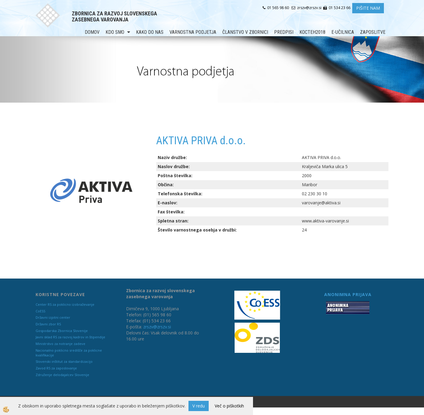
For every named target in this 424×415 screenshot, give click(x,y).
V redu (198, 406)
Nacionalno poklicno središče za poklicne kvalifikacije (69, 352)
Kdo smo (115, 32)
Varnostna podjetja (192, 32)
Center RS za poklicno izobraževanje (65, 304)
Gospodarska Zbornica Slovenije (62, 330)
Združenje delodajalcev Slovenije (62, 374)
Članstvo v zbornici (245, 32)
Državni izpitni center (53, 317)
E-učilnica (342, 32)
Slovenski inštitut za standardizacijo (64, 361)
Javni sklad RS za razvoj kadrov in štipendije (70, 337)
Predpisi (283, 32)
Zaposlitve (372, 32)
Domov (92, 32)
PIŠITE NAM (368, 8)
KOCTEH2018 (312, 32)
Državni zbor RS (48, 324)
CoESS (40, 311)
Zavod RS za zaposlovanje (56, 368)
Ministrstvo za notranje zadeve (60, 343)
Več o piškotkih (229, 406)
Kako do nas (149, 32)
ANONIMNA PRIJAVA (348, 294)
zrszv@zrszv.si (157, 327)
